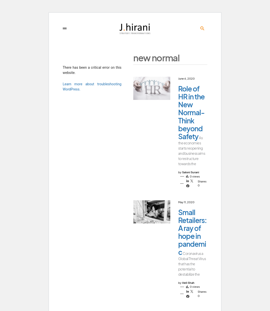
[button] (65, 28)
